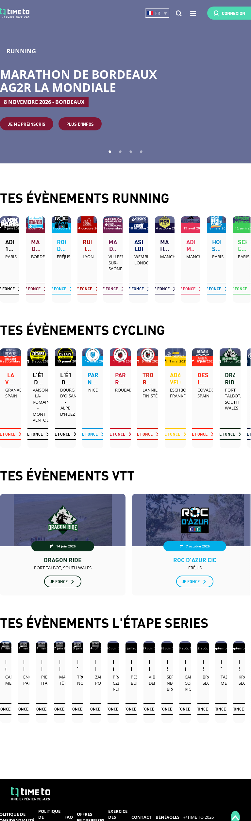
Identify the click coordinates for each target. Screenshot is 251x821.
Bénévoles (167, 817)
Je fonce (32, 288)
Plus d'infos (80, 124)
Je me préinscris (26, 124)
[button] (157, 13)
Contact (141, 817)
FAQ (68, 817)
